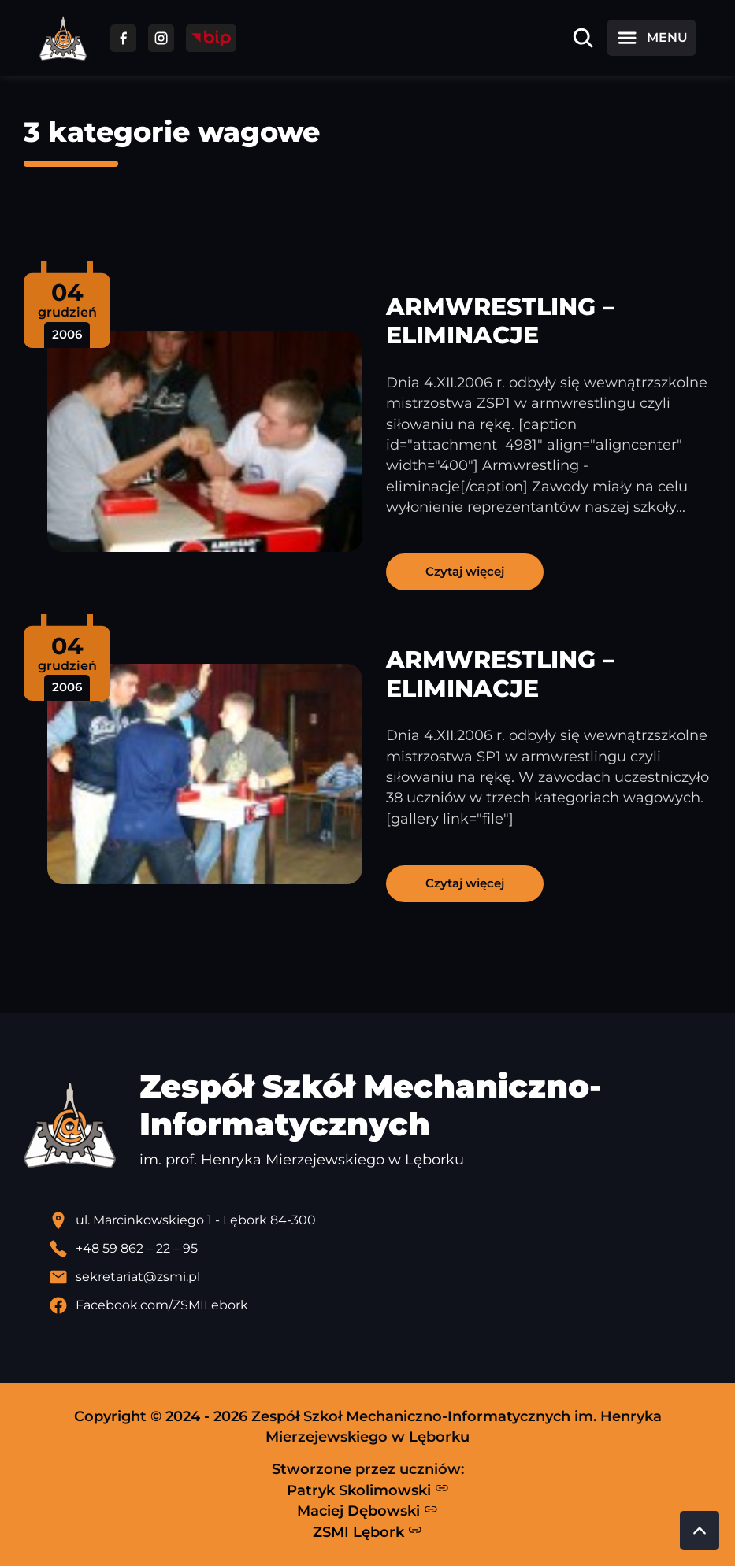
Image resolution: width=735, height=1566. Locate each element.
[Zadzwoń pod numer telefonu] (380, 1248)
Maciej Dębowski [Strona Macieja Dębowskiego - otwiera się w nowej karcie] (367, 1511)
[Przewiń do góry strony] (699, 1530)
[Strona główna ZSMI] (63, 38)
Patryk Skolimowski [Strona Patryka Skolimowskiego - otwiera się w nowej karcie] (368, 1489)
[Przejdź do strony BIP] (211, 38)
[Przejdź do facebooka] (123, 38)
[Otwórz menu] (651, 38)
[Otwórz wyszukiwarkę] (583, 37)
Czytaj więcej (464, 571)
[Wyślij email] (380, 1277)
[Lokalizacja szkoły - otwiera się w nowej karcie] (380, 1220)
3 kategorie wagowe (172, 132)
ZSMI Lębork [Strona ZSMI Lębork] (367, 1531)
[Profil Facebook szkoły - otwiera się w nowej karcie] (380, 1305)
